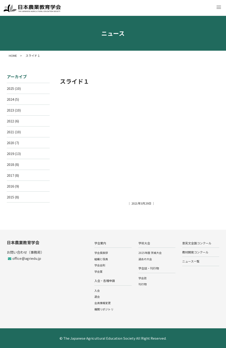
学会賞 (98, 271)
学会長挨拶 (101, 253)
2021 (10, 131)
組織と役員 (101, 259)
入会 (97, 290)
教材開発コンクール (195, 252)
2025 (10, 88)
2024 (10, 99)
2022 (10, 121)
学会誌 (142, 278)
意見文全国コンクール (197, 243)
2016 (10, 186)
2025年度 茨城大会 (150, 253)
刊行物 (142, 284)
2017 (10, 175)
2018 (10, 164)
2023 (10, 110)
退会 (97, 296)
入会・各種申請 (104, 281)
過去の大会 (145, 259)
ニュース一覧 (191, 261)
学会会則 (99, 265)
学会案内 (100, 243)
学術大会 (144, 243)
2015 (10, 197)
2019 (10, 153)
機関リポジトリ (103, 309)
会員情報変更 (102, 303)
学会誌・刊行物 (148, 268)
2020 (10, 142)
